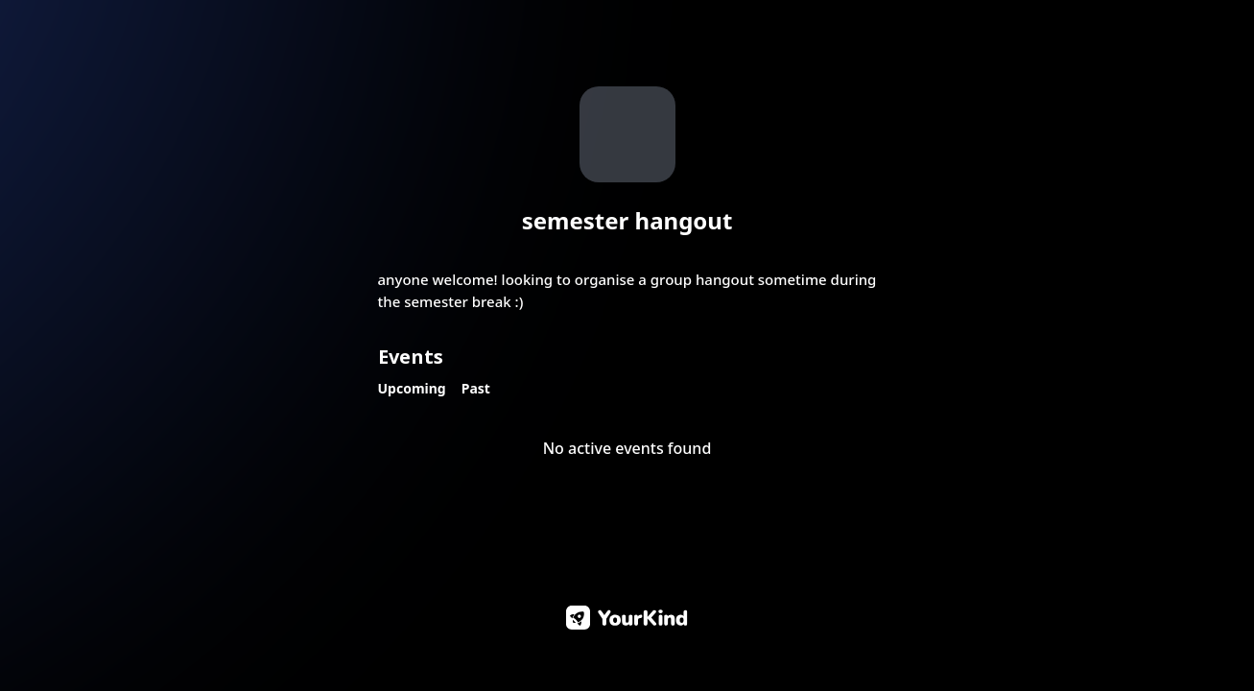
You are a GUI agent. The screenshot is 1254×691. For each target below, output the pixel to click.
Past (475, 388)
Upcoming (412, 388)
